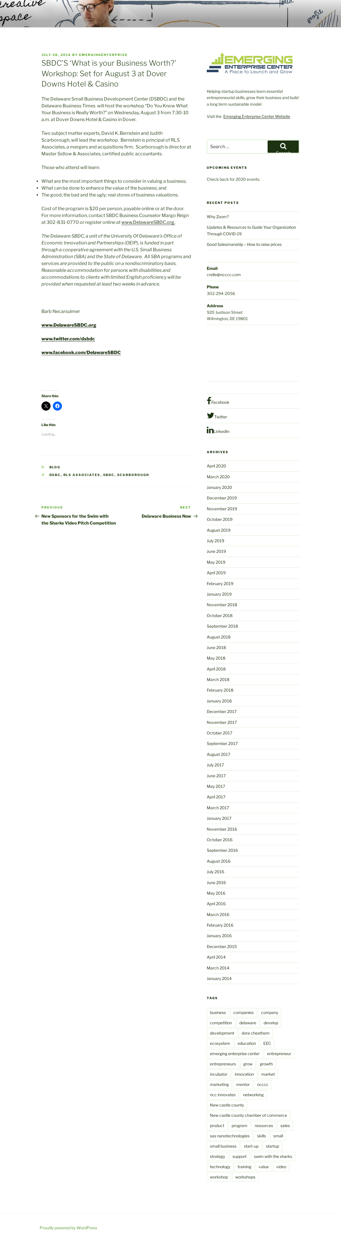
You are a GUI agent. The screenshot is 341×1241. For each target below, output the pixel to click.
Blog (55, 467)
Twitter (217, 415)
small (278, 1135)
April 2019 (216, 572)
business (218, 1012)
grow (247, 1063)
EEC (267, 1043)
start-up (251, 1146)
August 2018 (218, 636)
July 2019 (215, 540)
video (281, 1166)
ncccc (262, 1084)
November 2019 (222, 508)
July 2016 (215, 871)
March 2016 (218, 914)
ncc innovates (223, 1094)
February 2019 (220, 583)
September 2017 (222, 743)
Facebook (218, 401)
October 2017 (219, 732)
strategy (217, 1156)
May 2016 (216, 893)
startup (272, 1146)
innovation (244, 1074)
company (269, 1012)
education (247, 1043)
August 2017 (218, 754)
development (222, 1033)
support (239, 1156)
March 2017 (218, 807)
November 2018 (222, 604)
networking (253, 1094)
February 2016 (220, 925)
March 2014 (218, 967)
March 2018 (218, 679)
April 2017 (216, 796)
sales (285, 1125)
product (217, 1125)
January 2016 (219, 935)
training (244, 1166)
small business (223, 1146)
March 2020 (218, 476)
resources (264, 1125)
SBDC (109, 475)
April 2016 (216, 903)
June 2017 (216, 775)
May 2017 (216, 786)
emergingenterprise (103, 55)
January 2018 (219, 700)
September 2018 (222, 626)
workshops (245, 1176)
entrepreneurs (223, 1063)
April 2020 (216, 465)
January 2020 (219, 487)
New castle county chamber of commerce (248, 1115)
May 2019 (216, 562)
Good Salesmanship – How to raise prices (244, 244)
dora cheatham (256, 1033)
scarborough (133, 475)
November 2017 (222, 722)
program (239, 1125)
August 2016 (218, 861)
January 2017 (219, 818)
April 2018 (216, 668)
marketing (219, 1084)
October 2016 (219, 839)
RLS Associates (82, 475)
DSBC (55, 475)
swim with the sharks (273, 1156)
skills (261, 1135)
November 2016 (222, 829)
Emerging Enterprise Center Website (256, 116)
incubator (218, 1074)
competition (221, 1022)
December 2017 (221, 711)
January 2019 (219, 594)
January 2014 (219, 978)
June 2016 (216, 882)
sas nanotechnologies (230, 1135)
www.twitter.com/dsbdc (68, 339)
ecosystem (220, 1043)
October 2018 (219, 615)
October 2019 (219, 519)
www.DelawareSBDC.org (68, 325)
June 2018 (216, 647)
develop (271, 1022)
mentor (243, 1084)
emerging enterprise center (235, 1053)
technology (220, 1166)
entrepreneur (279, 1053)
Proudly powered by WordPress (68, 1227)
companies (243, 1012)
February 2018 (220, 690)
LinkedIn (218, 430)
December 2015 (222, 946)
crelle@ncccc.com (224, 274)
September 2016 (222, 850)
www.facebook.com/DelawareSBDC (81, 352)
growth (266, 1063)
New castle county (227, 1105)
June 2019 (216, 551)
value (264, 1166)
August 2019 (218, 530)
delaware (247, 1022)
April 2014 (216, 957)
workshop (219, 1176)
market (268, 1074)
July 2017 (215, 764)
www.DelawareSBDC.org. (148, 222)
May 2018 (216, 658)
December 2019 (222, 497)
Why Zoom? (218, 216)
